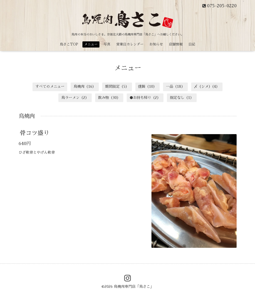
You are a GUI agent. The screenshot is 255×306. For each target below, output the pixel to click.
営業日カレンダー (130, 44)
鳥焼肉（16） (85, 86)
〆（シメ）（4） (207, 86)
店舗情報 (176, 44)
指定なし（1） (182, 98)
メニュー (91, 44)
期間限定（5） (117, 86)
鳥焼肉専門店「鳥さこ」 (134, 286)
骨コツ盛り (34, 133)
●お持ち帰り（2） (145, 98)
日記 (191, 44)
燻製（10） (147, 86)
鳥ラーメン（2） (75, 98)
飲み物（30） (109, 98)
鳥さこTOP (69, 44)
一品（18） (175, 86)
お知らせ (156, 44)
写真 (107, 44)
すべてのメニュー (49, 86)
